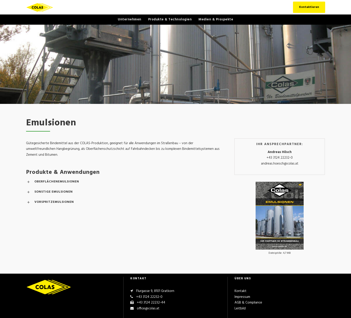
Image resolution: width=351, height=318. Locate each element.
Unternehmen (129, 19)
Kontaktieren (309, 7)
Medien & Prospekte (215, 19)
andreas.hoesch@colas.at (279, 163)
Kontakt (241, 291)
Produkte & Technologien (170, 19)
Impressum (242, 297)
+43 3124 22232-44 (151, 302)
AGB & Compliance (248, 302)
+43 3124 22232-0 (279, 157)
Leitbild (240, 308)
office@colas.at (148, 308)
